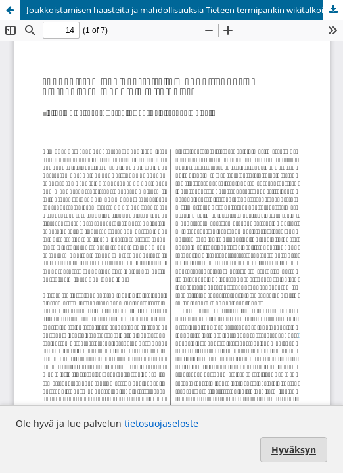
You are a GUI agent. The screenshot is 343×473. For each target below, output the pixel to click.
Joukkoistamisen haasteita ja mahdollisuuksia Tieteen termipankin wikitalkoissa (181, 10)
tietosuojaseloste (161, 423)
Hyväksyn (293, 449)
